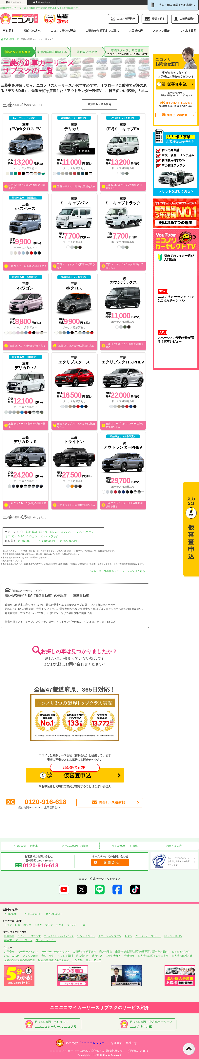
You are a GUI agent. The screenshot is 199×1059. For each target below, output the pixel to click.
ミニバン (10, 536)
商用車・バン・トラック (18, 940)
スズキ (38, 924)
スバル (60, 924)
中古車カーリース (42, 2)
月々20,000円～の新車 (124, 845)
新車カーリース (13, 2)
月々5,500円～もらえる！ (53, 1024)
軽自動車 (31, 531)
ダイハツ (72, 924)
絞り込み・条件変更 (99, 104)
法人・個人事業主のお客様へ (173, 5)
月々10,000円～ (48, 540)
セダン (128, 936)
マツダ (49, 924)
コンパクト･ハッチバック (59, 936)
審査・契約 (47, 955)
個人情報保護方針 (182, 955)
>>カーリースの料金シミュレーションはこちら (117, 571)
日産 (17, 924)
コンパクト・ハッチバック (77, 531)
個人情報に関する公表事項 (153, 955)
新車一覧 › (15, 39)
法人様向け (82, 955)
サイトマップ (93, 960)
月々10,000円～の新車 (74, 845)
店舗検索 (97, 955)
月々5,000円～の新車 (25, 845)
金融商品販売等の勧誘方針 (19, 960)
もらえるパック (181, 951)
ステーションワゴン (109, 936)
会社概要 (129, 955)
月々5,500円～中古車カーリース (148, 1024)
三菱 (83, 924)
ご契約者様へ (113, 955)
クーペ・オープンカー (148, 936)
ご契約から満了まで (84, 951)
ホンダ (27, 924)
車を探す (8, 30)
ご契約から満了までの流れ (102, 30)
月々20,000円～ (70, 540)
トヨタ (8, 924)
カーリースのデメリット (55, 951)
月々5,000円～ (27, 540)
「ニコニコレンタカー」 (94, 1043)
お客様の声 (136, 30)
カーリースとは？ (28, 951)
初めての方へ (32, 30)
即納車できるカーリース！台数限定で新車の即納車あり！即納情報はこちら (40, 8)
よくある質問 (188, 30)
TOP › (5, 39)
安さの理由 (105, 951)
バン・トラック (49, 536)
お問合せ (9, 951)
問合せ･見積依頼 (108, 802)
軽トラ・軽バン (49, 531)
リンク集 (77, 960)
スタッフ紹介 (161, 30)
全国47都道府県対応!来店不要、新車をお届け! (142, 951)
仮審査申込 (70, 773)
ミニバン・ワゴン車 (29, 936)
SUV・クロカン (28, 536)
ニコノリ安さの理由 (63, 30)
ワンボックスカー (46, 940)
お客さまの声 (174, 845)
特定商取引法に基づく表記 (53, 960)
